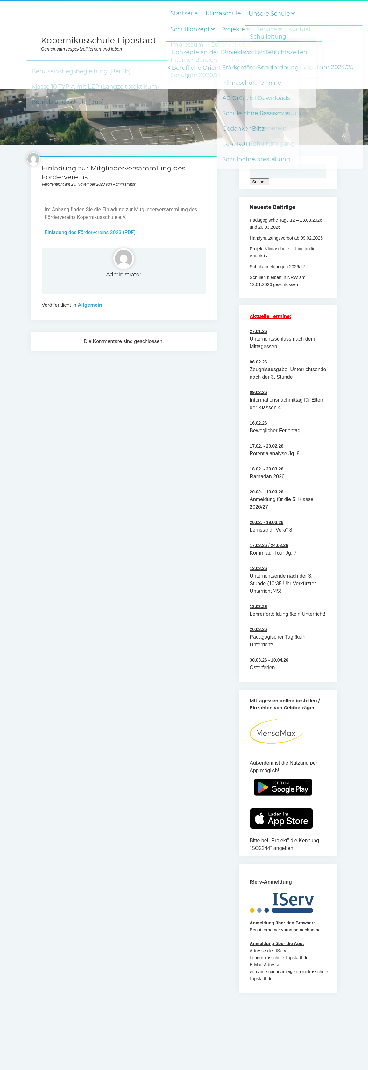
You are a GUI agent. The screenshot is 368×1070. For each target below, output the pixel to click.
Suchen (259, 181)
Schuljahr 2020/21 (195, 75)
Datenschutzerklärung (243, 44)
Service (266, 29)
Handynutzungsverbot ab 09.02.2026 (286, 238)
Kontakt (299, 28)
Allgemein (90, 305)
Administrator (123, 274)
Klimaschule (223, 13)
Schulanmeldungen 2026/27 (277, 266)
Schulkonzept (189, 29)
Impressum (186, 44)
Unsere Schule (269, 13)
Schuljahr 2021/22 (249, 59)
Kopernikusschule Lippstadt (98, 40)
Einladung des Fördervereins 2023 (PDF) (90, 232)
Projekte (233, 29)
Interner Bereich (193, 59)
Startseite (184, 13)
